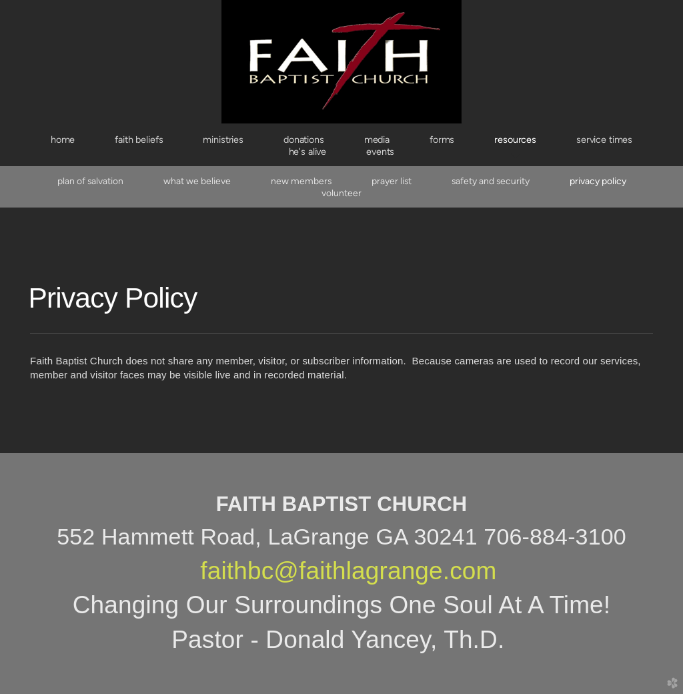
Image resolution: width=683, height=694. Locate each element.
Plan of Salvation (90, 181)
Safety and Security (491, 181)
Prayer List (392, 181)
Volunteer (341, 193)
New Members (301, 181)
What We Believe (197, 181)
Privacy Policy (598, 181)
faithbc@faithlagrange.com (348, 571)
